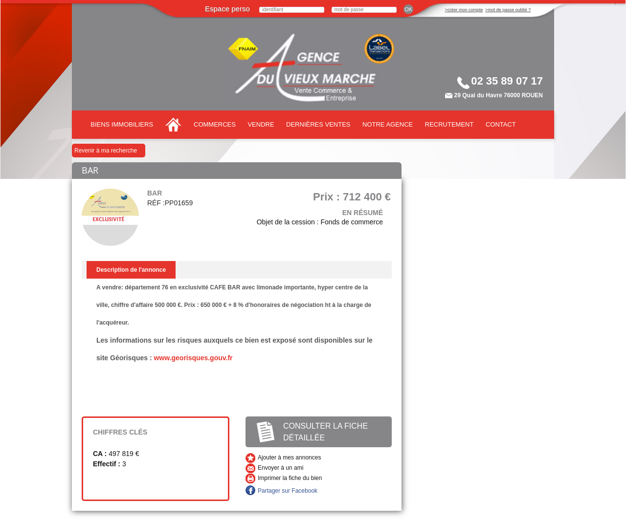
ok (408, 9)
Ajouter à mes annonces (289, 457)
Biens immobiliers (121, 124)
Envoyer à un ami (280, 467)
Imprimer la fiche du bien (290, 478)
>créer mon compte (464, 9)
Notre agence (387, 124)
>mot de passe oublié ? (508, 9)
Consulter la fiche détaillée (325, 432)
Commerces (215, 124)
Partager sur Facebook (287, 490)
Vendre (260, 124)
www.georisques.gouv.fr (193, 358)
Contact (501, 124)
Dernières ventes (318, 124)
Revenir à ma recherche (105, 150)
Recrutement (449, 124)
